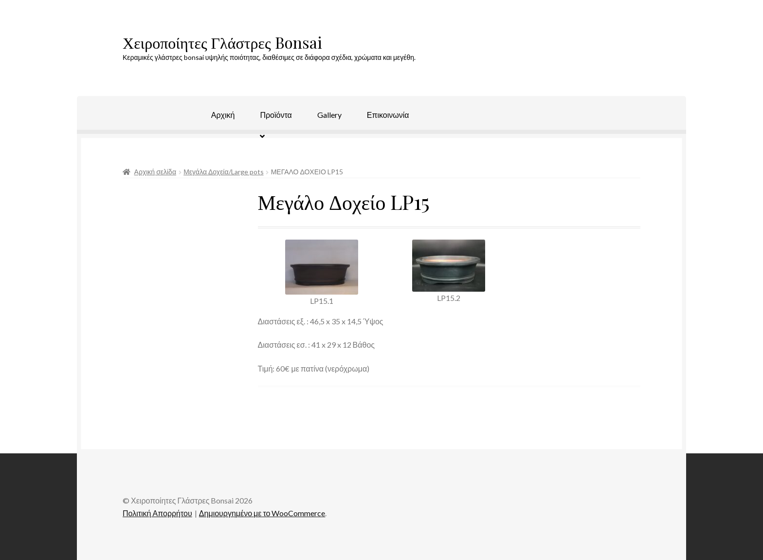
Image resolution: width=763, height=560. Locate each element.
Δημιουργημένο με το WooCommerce (262, 513)
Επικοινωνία (388, 114)
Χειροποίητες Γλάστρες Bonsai (222, 42)
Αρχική (223, 114)
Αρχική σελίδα (155, 172)
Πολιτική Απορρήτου (157, 513)
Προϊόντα (275, 114)
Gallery (329, 114)
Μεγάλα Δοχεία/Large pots (223, 172)
